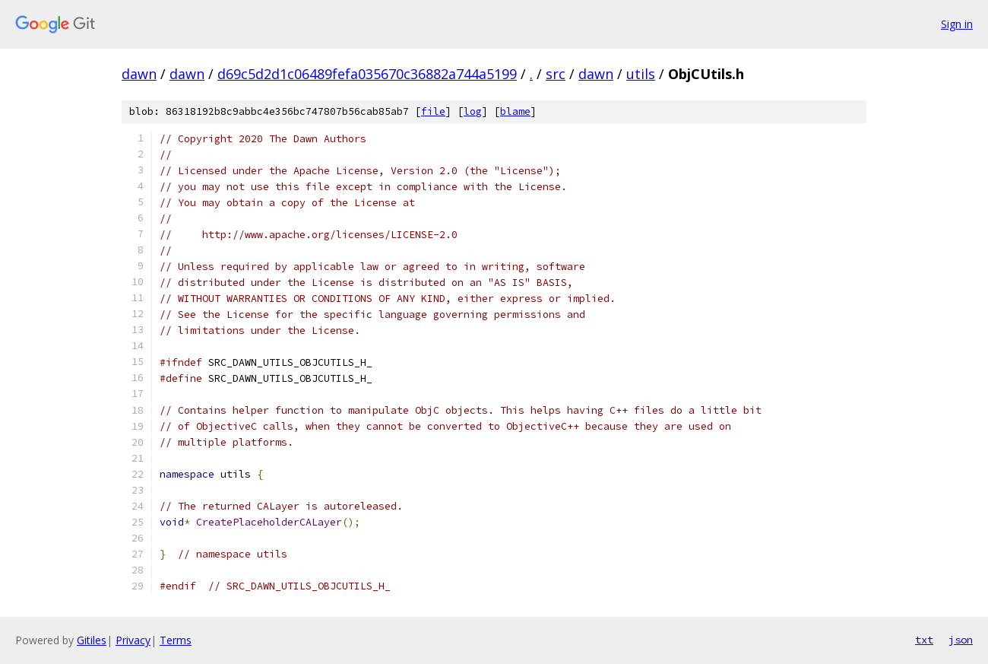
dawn (139, 74)
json (960, 640)
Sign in (957, 24)
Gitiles (91, 640)
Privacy (133, 640)
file (433, 111)
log (473, 111)
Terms (176, 640)
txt (924, 640)
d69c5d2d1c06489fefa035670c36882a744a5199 (367, 74)
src (555, 74)
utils (640, 74)
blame (515, 111)
